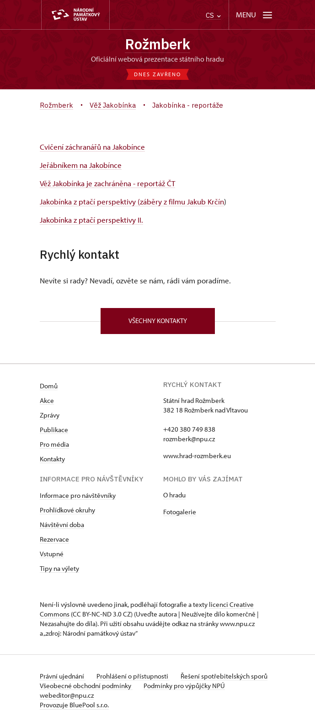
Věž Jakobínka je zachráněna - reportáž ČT (107, 183)
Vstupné (52, 553)
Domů (49, 385)
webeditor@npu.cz (67, 695)
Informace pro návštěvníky (78, 495)
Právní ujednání (62, 676)
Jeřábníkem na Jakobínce (81, 165)
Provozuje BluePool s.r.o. (74, 704)
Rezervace (54, 539)
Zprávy (49, 415)
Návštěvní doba (62, 524)
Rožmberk (157, 44)
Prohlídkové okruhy (67, 510)
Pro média (54, 444)
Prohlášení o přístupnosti (133, 676)
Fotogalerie (179, 511)
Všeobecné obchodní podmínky (86, 685)
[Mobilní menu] (255, 15)
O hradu (174, 495)
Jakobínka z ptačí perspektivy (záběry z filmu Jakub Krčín (132, 201)
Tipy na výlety (59, 568)
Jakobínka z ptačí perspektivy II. (91, 220)
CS (213, 15)
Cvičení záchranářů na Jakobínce (92, 146)
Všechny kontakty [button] (157, 320)
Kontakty (52, 458)
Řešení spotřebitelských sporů (224, 676)
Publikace (54, 429)
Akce (47, 400)
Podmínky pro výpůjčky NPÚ (184, 685)
